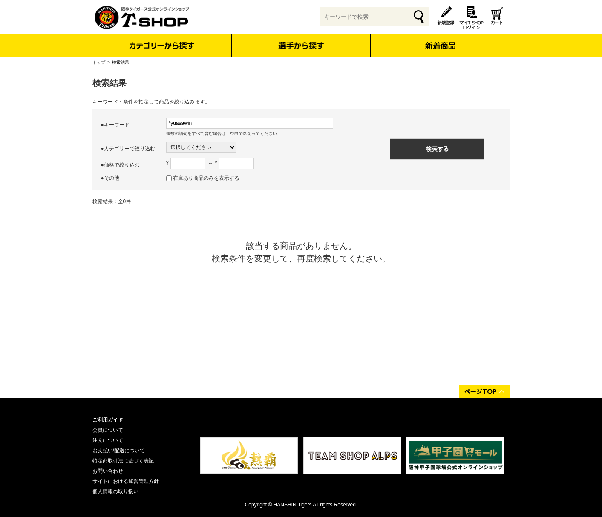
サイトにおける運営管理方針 (125, 481)
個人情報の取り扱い (115, 491)
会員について (107, 430)
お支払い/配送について (118, 451)
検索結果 (120, 62)
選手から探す (301, 45)
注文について (107, 440)
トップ (98, 62)
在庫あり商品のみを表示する (206, 178)
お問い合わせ (107, 471)
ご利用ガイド (107, 420)
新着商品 (440, 40)
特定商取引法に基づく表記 (123, 461)
